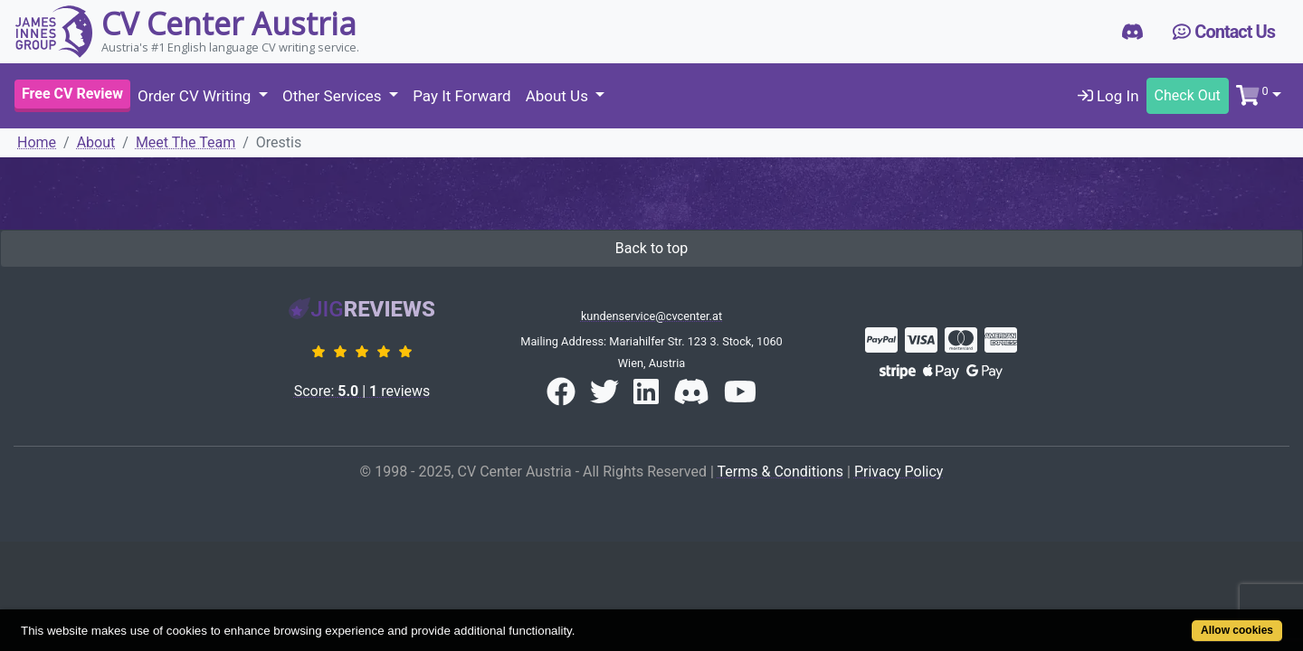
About (96, 142)
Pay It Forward (461, 96)
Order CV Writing (196, 96)
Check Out (1188, 95)
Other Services (333, 96)
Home (36, 142)
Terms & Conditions (781, 471)
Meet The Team (185, 142)
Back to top (651, 248)
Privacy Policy (899, 471)
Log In (1108, 96)
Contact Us (1224, 31)
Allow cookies (1167, 620)
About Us (559, 96)
